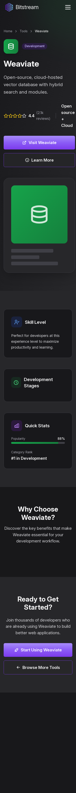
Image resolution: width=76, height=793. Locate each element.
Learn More (39, 160)
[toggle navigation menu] (67, 7)
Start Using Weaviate (38, 649)
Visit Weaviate (39, 142)
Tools (24, 31)
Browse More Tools (38, 667)
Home (8, 31)
